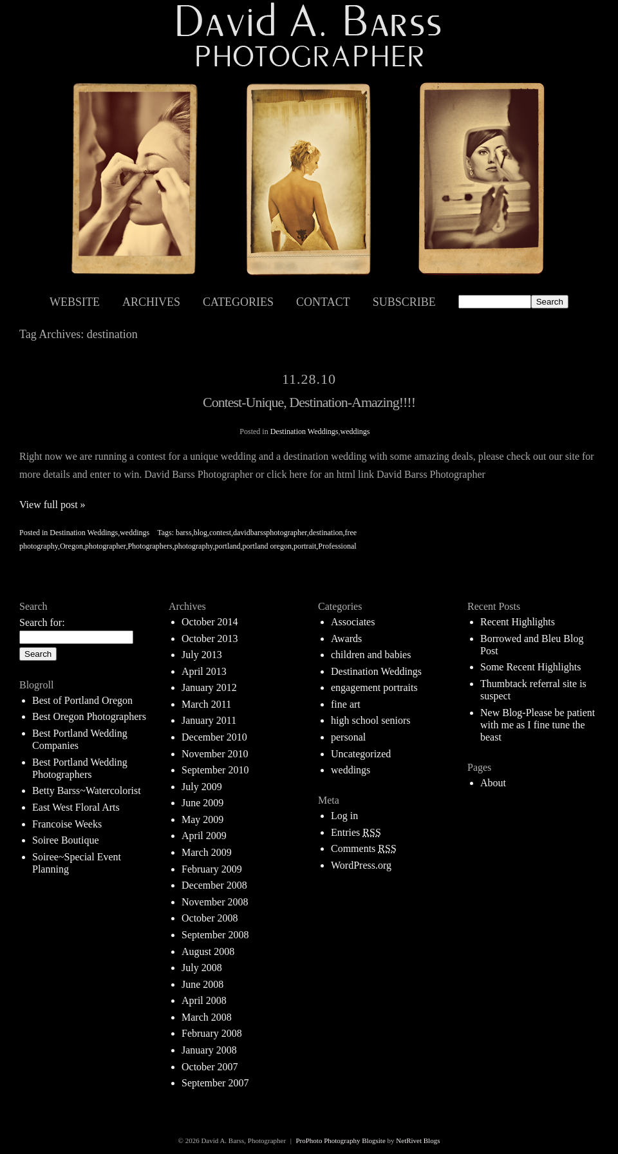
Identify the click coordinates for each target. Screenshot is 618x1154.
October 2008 (210, 918)
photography (193, 546)
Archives (151, 302)
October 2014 (210, 621)
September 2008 (215, 934)
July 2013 (202, 654)
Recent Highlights (517, 621)
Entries (356, 832)
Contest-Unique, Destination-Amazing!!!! (309, 402)
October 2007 (210, 1066)
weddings (355, 431)
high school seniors (371, 720)
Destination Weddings (304, 431)
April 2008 (204, 1000)
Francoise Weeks (67, 823)
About (493, 782)
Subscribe (404, 302)
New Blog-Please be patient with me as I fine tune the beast (537, 725)
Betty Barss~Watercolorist (86, 790)
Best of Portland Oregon (82, 700)
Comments (364, 848)
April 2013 (204, 671)
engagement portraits (374, 687)
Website (75, 302)
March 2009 (207, 852)
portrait (305, 546)
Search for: (42, 622)
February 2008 (212, 1033)
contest (220, 532)
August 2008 (208, 951)
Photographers (149, 546)
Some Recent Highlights (530, 666)
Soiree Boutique (65, 840)
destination (326, 532)
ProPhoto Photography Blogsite (340, 1140)
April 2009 (204, 835)
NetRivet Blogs (418, 1140)
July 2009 (202, 786)
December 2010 (214, 737)
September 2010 (215, 769)
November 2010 (215, 753)
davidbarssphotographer (270, 532)
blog (200, 532)
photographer (105, 546)
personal (348, 737)
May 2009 (202, 819)
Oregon (71, 546)
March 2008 (207, 1017)
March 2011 (206, 704)
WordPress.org (361, 865)
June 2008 (202, 984)
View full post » (52, 504)
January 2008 (209, 1050)
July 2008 (202, 967)
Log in (344, 815)
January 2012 (209, 687)
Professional (337, 546)
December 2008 (214, 885)
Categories (238, 302)
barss (184, 532)
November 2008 (215, 901)
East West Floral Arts (76, 807)
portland (228, 546)
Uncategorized (361, 753)
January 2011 (209, 720)
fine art (345, 704)
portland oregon (267, 546)
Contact (323, 302)
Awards (346, 638)
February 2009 (212, 869)
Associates (353, 621)
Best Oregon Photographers (89, 716)
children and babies (371, 654)
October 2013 (210, 638)
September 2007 (215, 1082)
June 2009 (202, 802)
